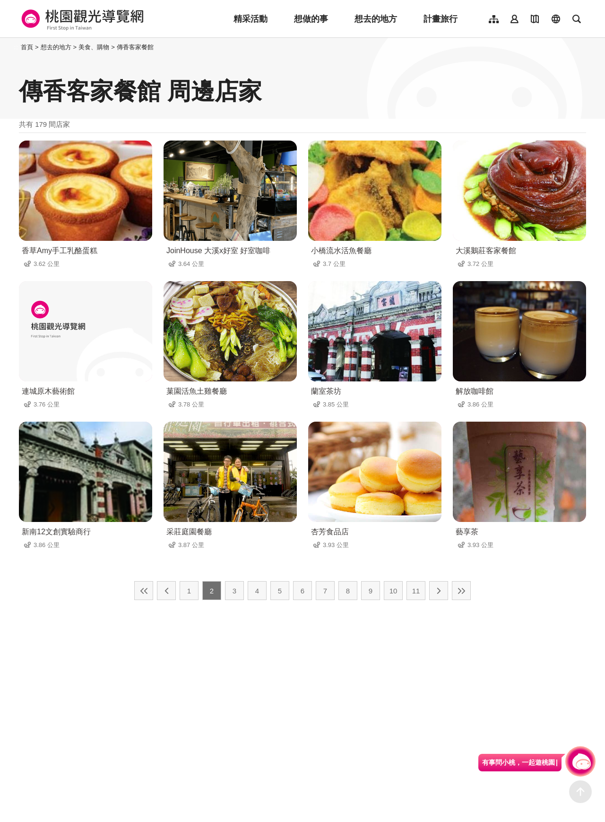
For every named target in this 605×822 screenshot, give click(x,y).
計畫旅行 (441, 19)
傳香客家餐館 (135, 47)
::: (16, 47)
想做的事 (311, 19)
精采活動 (250, 19)
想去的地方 (375, 19)
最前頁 (143, 590)
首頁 (27, 47)
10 (393, 591)
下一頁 (438, 590)
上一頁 (166, 590)
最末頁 (461, 590)
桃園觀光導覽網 (81, 19)
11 (416, 591)
